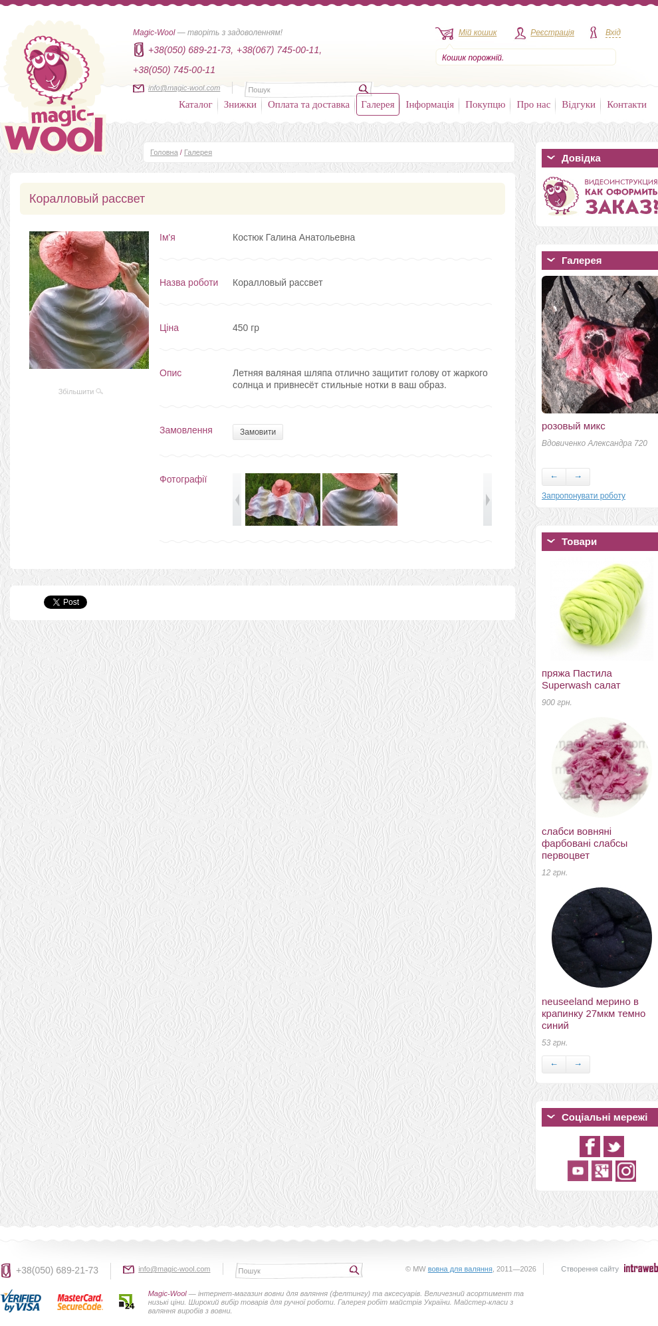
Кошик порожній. (473, 57)
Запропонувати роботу (583, 495)
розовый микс (573, 425)
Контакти (627, 104)
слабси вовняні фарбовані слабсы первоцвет (584, 843)
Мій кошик (477, 32)
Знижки (240, 104)
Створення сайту (590, 1269)
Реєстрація (552, 32)
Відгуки (579, 104)
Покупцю (485, 104)
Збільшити (81, 391)
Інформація (430, 104)
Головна (164, 152)
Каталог (196, 104)
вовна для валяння (460, 1269)
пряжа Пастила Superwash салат (581, 679)
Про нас (533, 104)
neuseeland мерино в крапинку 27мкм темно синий (593, 1013)
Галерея (377, 104)
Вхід (613, 32)
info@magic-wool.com (184, 88)
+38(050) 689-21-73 (57, 1270)
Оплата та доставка (309, 104)
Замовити (258, 432)
